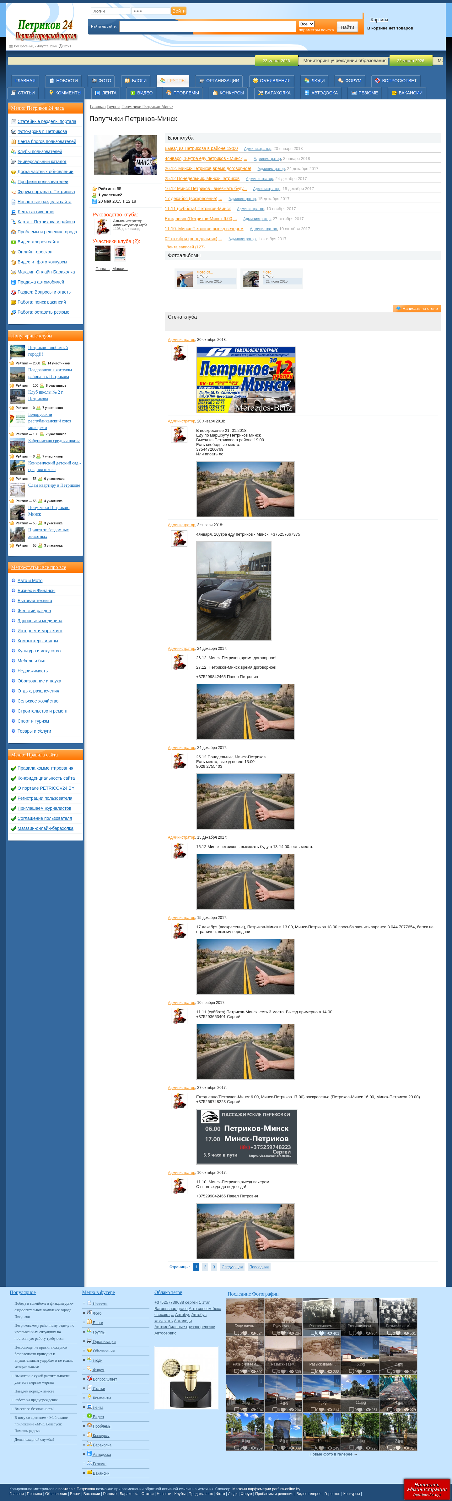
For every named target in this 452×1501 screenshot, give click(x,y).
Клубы (180, 1494)
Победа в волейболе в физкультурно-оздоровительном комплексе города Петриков (43, 1310)
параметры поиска (316, 30)
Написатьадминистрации (427, 1489)
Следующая (232, 1267)
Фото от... (205, 272)
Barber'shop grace (171, 1308)
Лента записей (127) (185, 247)
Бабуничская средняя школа (54, 440)
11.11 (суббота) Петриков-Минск (198, 208)
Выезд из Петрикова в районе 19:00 (201, 148)
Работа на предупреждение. (36, 1400)
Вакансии (91, 1494)
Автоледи (183, 1320)
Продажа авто (201, 1494)
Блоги (75, 1494)
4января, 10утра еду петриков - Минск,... (206, 158)
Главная (97, 106)
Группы (113, 106)
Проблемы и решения (274, 1494)
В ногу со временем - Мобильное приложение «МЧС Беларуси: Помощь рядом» (40, 1424)
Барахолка (129, 1494)
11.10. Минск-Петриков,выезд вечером (204, 228)
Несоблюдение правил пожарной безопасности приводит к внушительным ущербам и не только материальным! (43, 1357)
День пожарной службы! (34, 1439)
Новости (164, 1494)
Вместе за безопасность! (34, 1409)
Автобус (182, 1314)
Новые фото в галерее (330, 1454)
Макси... (120, 268)
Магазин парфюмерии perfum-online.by (266, 1489)
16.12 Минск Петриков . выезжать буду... (206, 188)
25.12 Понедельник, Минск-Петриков (202, 178)
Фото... (269, 272)
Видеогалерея (308, 1494)
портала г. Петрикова (76, 1489)
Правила (34, 1494)
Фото (220, 1494)
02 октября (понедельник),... (193, 238)
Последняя (259, 1267)
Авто (172, 1315)
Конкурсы (351, 1494)
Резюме (109, 1494)
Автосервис (165, 1333)
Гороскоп (332, 1494)
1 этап (204, 1302)
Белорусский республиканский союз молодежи (49, 421)
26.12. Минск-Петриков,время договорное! (208, 168)
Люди (233, 1494)
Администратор (128, 221)
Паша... (102, 268)
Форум (246, 1494)
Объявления (56, 1494)
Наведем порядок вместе (34, 1391)
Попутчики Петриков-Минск (147, 106)
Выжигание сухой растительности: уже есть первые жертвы (42, 1379)
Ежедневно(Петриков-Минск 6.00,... (201, 218)
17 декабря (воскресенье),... (193, 198)
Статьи (148, 1494)
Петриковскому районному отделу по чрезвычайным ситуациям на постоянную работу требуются (44, 1332)
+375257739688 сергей (176, 1302)
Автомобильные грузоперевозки (184, 1326)
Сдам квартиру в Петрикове (54, 485)
